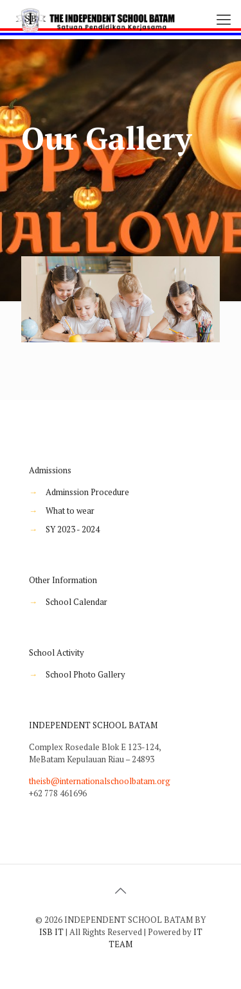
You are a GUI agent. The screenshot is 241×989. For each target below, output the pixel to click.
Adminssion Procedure (87, 492)
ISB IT (51, 932)
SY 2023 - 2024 (73, 529)
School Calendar (76, 602)
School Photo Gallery (85, 674)
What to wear (70, 510)
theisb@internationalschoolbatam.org (99, 781)
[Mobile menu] (224, 19)
